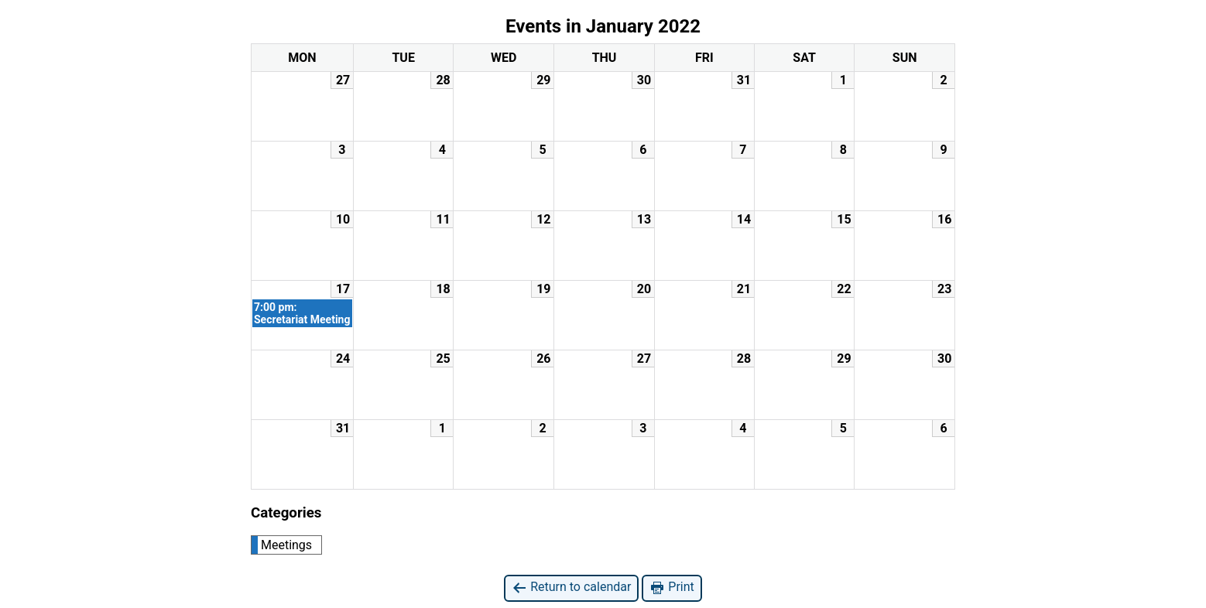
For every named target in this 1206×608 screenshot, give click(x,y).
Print (671, 587)
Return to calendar (571, 587)
